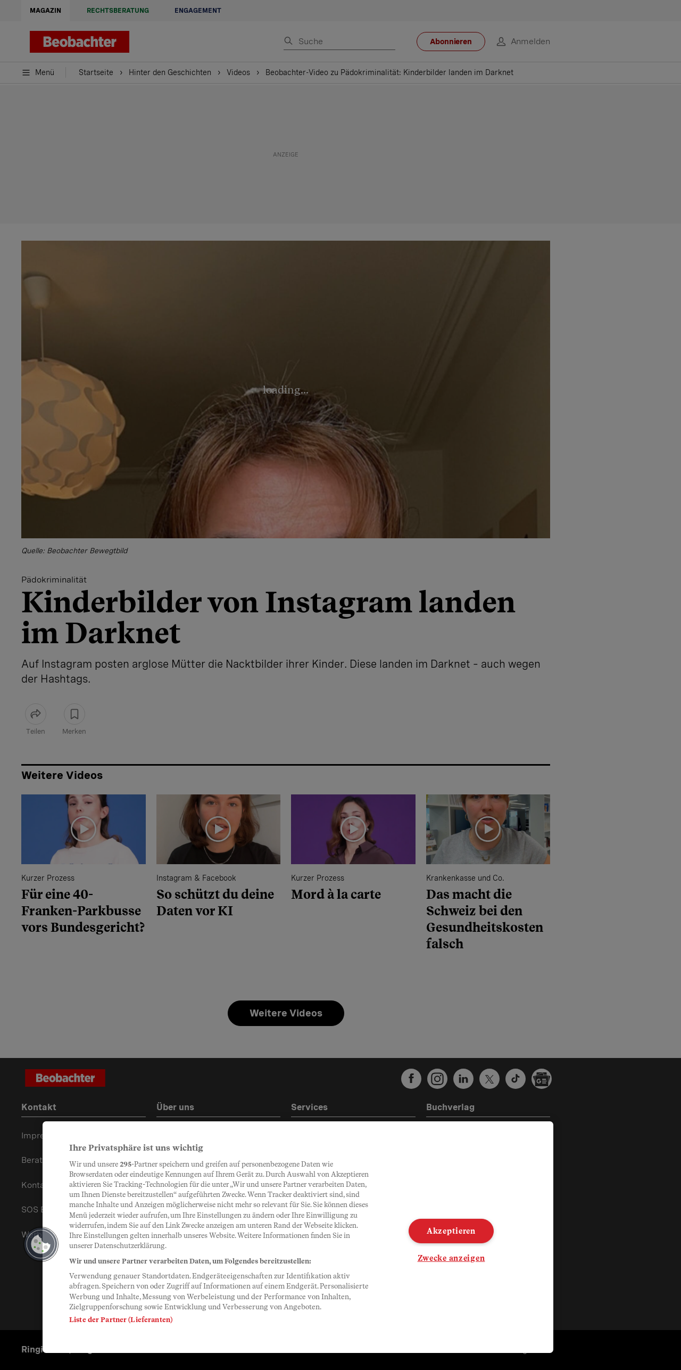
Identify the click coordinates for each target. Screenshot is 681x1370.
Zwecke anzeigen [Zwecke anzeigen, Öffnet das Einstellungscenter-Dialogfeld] (451, 1257)
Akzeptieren (451, 1230)
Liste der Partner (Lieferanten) (120, 1320)
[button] (41, 1244)
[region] (298, 1237)
